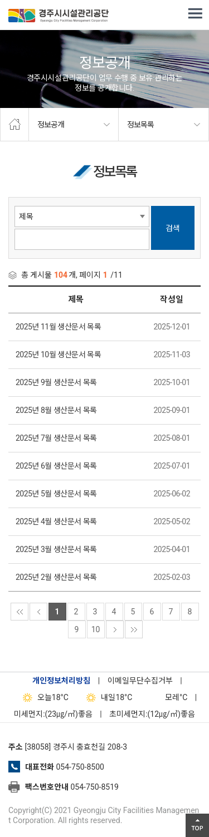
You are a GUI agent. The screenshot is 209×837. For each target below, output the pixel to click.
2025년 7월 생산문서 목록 (56, 438)
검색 (173, 228)
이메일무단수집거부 (140, 680)
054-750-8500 (80, 766)
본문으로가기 (25, 0)
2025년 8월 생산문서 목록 (56, 410)
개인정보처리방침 (61, 680)
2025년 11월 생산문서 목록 (58, 326)
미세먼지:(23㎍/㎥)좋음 (53, 714)
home (14, 124)
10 (95, 629)
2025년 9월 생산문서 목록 (56, 382)
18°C (43, 697)
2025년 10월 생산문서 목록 (58, 354)
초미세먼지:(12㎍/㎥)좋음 (152, 714)
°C (166, 697)
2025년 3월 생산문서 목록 (56, 549)
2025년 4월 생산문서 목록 (56, 521)
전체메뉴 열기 (195, 14)
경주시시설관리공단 (58, 17)
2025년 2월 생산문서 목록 (56, 577)
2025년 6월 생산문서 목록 (56, 465)
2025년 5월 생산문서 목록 (56, 493)
